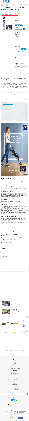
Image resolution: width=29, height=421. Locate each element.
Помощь (14, 381)
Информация (14, 370)
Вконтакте (12, 400)
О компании (14, 359)
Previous (26, 317)
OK (20, 417)
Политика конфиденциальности (14, 367)
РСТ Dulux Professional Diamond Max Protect (9, 239)
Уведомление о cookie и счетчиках (14, 368)
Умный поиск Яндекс (14, 389)
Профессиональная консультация (16, 301)
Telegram (14, 400)
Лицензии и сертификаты (14, 388)
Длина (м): (16, 60)
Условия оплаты (14, 374)
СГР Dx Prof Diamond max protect (7, 242)
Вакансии (14, 363)
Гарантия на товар (14, 378)
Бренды (14, 385)
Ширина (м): (22, 60)
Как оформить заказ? (14, 372)
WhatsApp (16, 400)
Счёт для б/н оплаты (14, 373)
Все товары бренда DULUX (6, 354)
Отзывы (14, 364)
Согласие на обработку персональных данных (14, 379)
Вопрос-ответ (14, 384)
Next (27, 317)
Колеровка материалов (14, 309)
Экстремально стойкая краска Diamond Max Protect (10, 234)
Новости (14, 362)
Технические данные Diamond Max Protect (9, 231)
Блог (14, 383)
